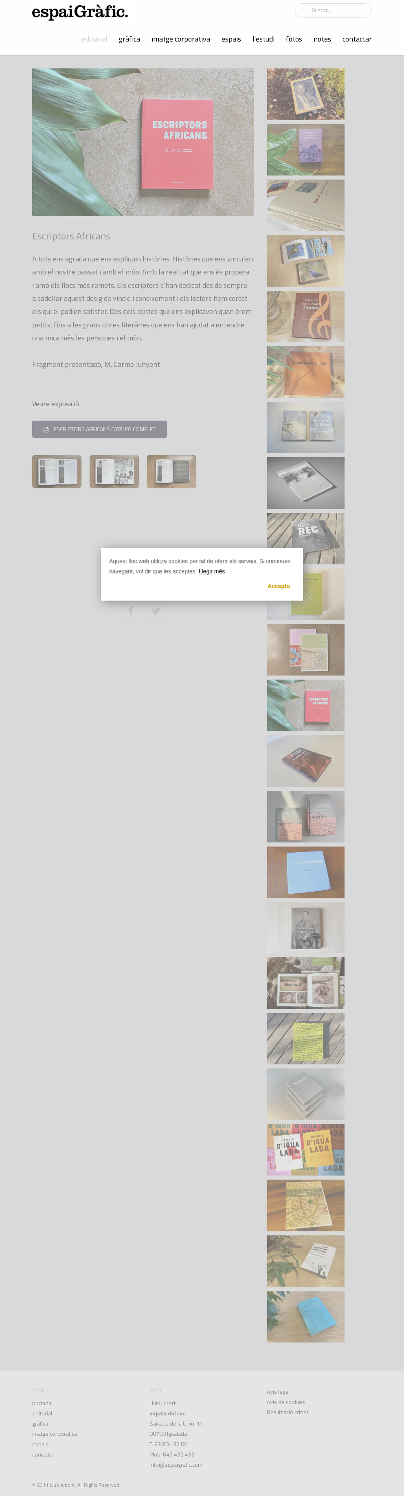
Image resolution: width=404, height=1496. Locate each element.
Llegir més (212, 571)
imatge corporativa (181, 38)
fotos (294, 38)
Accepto (279, 586)
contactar (357, 38)
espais (231, 38)
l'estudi (263, 38)
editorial (95, 38)
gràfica (129, 38)
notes (322, 38)
